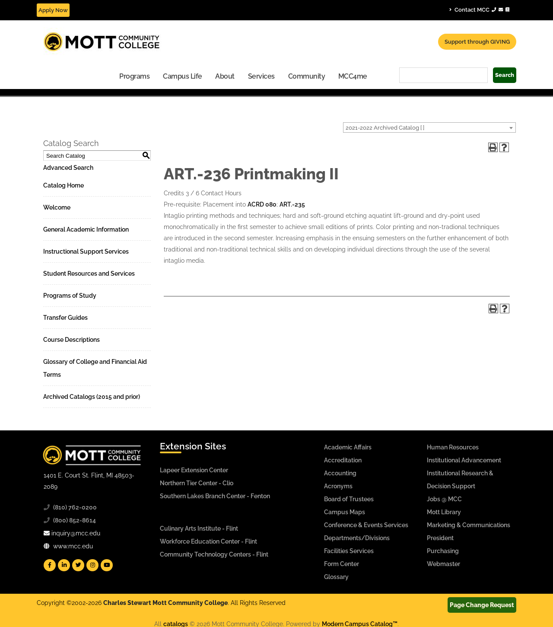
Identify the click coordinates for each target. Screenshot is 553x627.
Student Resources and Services (89, 273)
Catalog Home (63, 185)
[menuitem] (134, 76)
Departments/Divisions (357, 538)
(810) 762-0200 (75, 507)
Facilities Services (349, 550)
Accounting (340, 473)
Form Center (341, 563)
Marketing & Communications (468, 525)
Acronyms (338, 486)
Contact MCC (479, 9)
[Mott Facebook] (50, 565)
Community (306, 76)
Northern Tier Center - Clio (196, 483)
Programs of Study (69, 295)
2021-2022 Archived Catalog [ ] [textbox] (385, 127)
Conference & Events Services (366, 525)
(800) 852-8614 (74, 520)
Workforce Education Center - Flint (208, 541)
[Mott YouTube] (107, 565)
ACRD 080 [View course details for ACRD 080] (262, 204)
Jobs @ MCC (444, 499)
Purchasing (443, 550)
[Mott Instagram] (92, 565)
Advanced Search (68, 167)
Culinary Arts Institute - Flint (199, 528)
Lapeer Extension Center (194, 470)
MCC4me (352, 76)
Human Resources (453, 447)
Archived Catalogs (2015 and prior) (91, 396)
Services (261, 76)
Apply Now (53, 10)
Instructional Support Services (86, 251)
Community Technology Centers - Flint (214, 554)
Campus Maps (344, 512)
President (440, 538)
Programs (134, 76)
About (225, 76)
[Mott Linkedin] (64, 565)
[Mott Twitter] (78, 565)
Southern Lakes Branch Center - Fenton (215, 496)
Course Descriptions (71, 339)
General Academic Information (86, 229)
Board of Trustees (349, 499)
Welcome (56, 207)
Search (504, 75)
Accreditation (343, 460)
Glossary (336, 576)
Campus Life (182, 76)
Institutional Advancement (464, 460)
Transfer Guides (65, 317)
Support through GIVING (477, 41)
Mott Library (444, 512)
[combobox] (429, 127)
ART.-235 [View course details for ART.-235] (292, 204)
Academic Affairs (348, 447)
